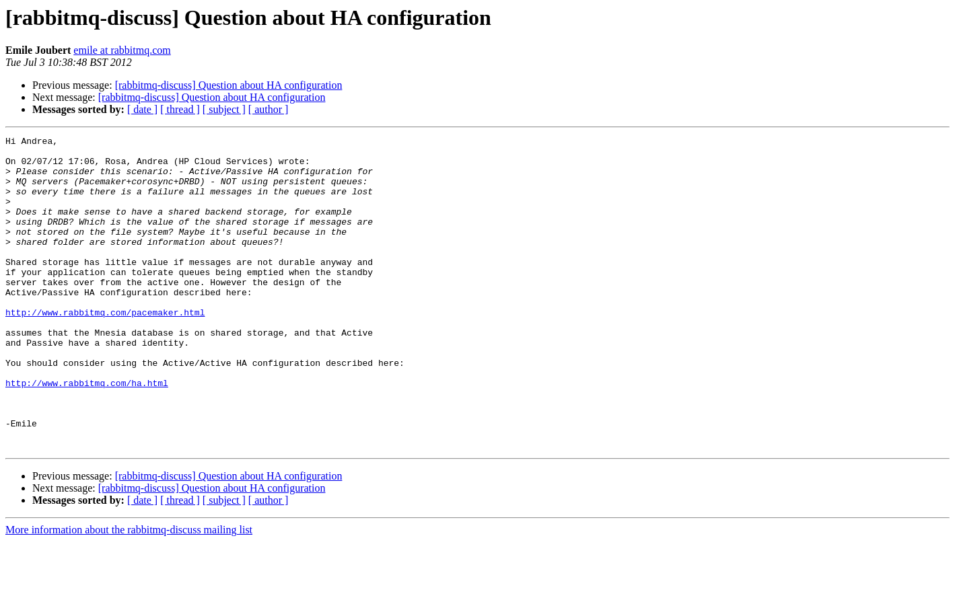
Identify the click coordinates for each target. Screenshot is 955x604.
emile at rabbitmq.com (121, 50)
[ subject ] (224, 109)
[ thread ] (180, 109)
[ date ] (142, 109)
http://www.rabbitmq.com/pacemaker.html (105, 348)
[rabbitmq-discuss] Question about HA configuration (229, 85)
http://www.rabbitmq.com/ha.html (86, 433)
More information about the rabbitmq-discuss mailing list (128, 592)
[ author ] (268, 109)
